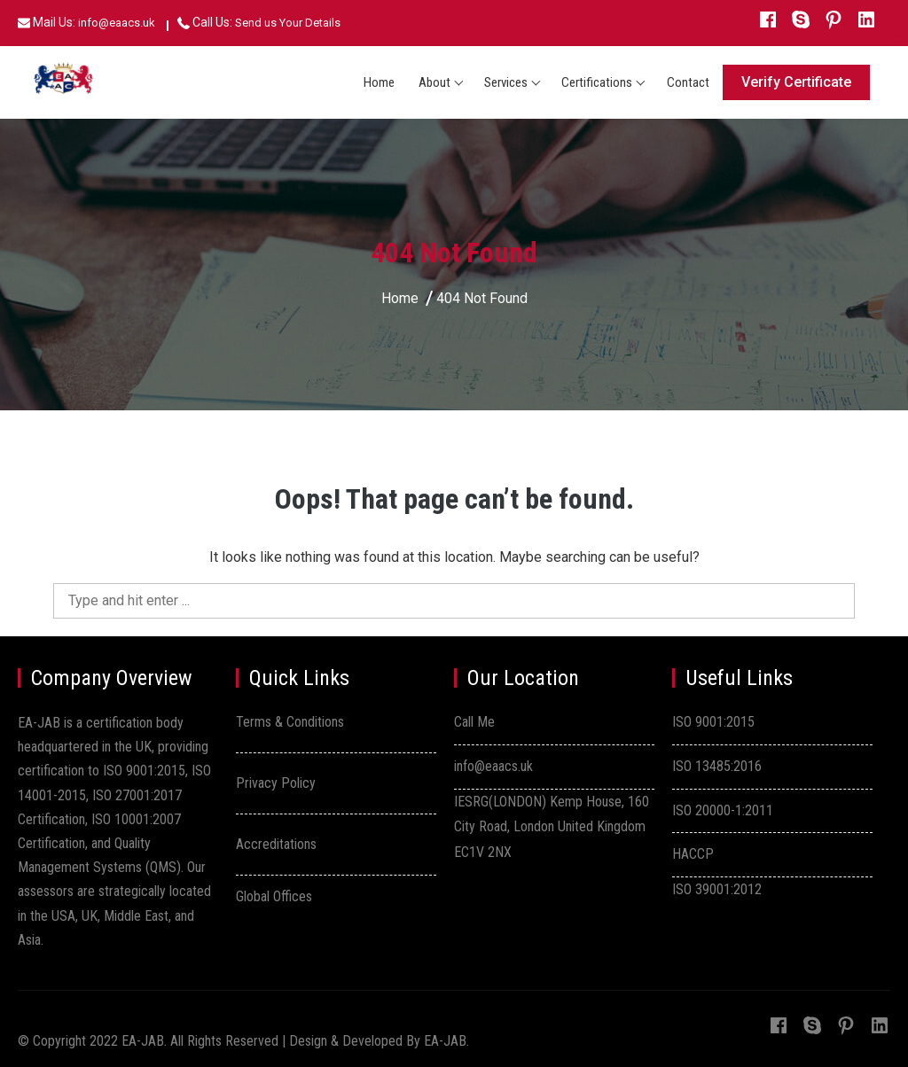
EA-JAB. (446, 1040)
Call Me (474, 721)
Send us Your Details (287, 22)
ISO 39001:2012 (717, 889)
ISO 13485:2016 (717, 766)
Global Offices (274, 896)
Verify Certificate (796, 82)
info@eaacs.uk (116, 22)
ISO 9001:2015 (713, 721)
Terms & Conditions (290, 721)
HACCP (693, 853)
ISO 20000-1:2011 (722, 810)
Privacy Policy (276, 783)
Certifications (596, 82)
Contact (688, 82)
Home (379, 82)
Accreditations (276, 844)
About (434, 82)
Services (506, 82)
